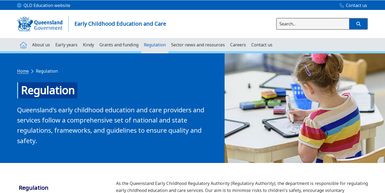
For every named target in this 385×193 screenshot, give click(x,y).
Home (23, 71)
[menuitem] (23, 44)
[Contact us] (352, 5)
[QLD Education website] (43, 5)
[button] (358, 23)
